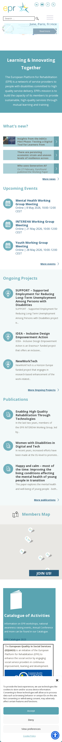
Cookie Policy (29, 736)
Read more (45, 31)
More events (48, 265)
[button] (57, 680)
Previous (7, 32)
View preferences (31, 729)
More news (49, 180)
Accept (31, 710)
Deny (31, 719)
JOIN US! (44, 574)
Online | (37, 207)
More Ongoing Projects (42, 391)
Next (55, 32)
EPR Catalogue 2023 (15, 639)
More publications (45, 501)
